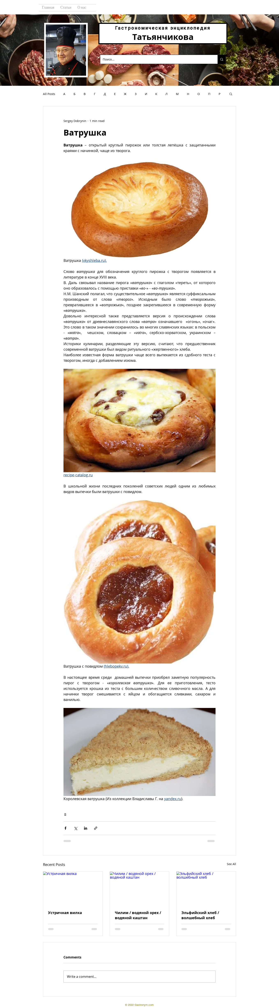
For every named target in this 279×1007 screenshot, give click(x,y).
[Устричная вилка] (73, 888)
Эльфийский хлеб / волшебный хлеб (200, 915)
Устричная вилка (65, 912)
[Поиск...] (156, 59)
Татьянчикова (163, 37)
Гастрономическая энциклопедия (163, 28)
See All (231, 864)
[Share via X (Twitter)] (75, 828)
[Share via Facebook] (65, 828)
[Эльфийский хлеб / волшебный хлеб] (206, 888)
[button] (231, 93)
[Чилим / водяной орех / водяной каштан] (139, 888)
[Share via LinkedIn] (86, 828)
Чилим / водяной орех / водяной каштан (138, 915)
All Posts (49, 94)
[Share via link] (96, 828)
